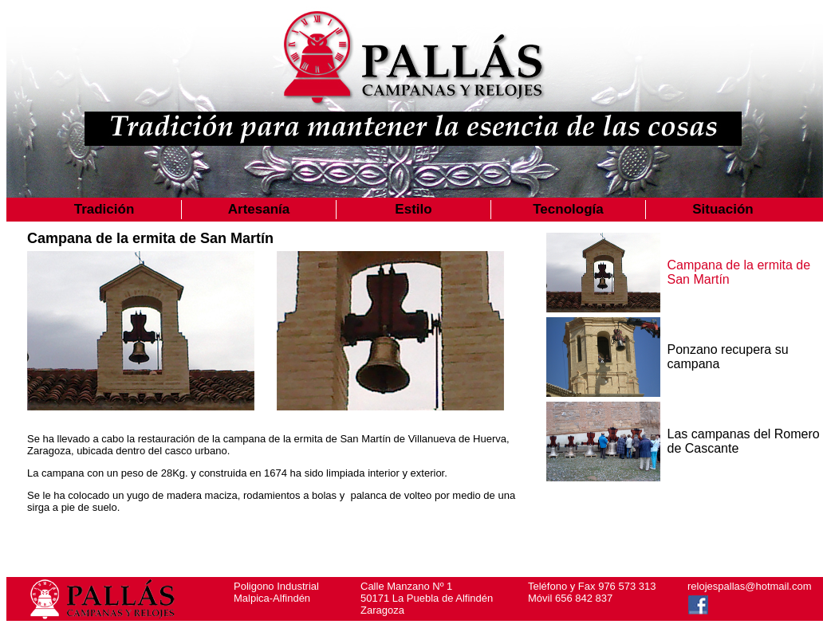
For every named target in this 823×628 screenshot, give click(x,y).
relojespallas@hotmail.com (749, 586)
